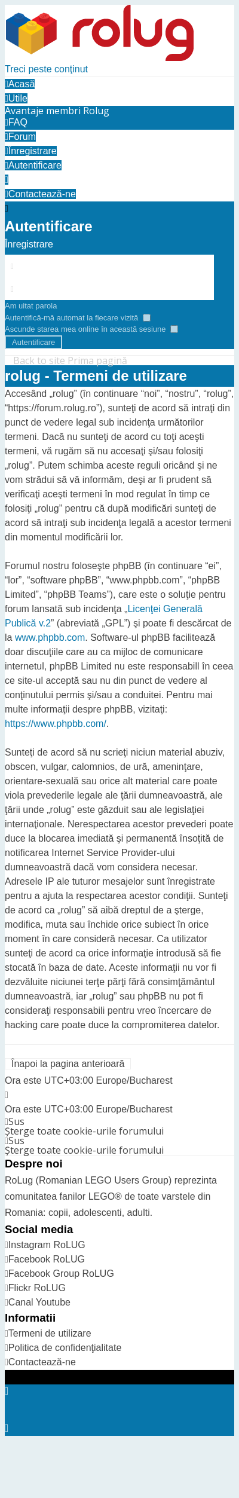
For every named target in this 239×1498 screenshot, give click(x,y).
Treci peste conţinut (46, 69)
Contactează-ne (42, 1362)
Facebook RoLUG (46, 1259)
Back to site (39, 360)
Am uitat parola (31, 305)
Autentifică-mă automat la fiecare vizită (78, 317)
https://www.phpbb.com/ (55, 724)
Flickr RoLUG (37, 1288)
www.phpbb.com (50, 637)
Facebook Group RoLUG (61, 1273)
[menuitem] (57, 110)
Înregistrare (29, 244)
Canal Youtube (39, 1302)
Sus (16, 1121)
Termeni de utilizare (49, 1333)
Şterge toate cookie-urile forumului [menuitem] (84, 1131)
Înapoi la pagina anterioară (67, 1064)
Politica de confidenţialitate (64, 1348)
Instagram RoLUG (46, 1245)
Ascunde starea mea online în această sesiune (91, 329)
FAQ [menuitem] (16, 122)
